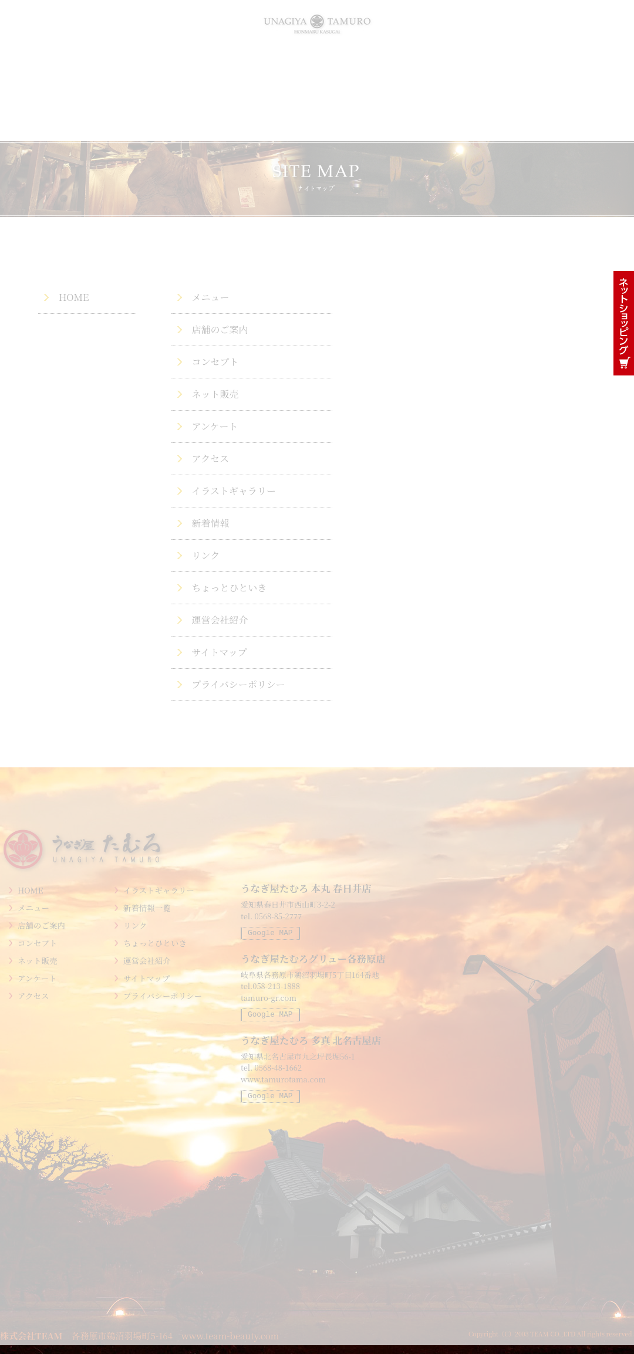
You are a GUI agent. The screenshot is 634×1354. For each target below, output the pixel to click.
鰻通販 (623, 323)
